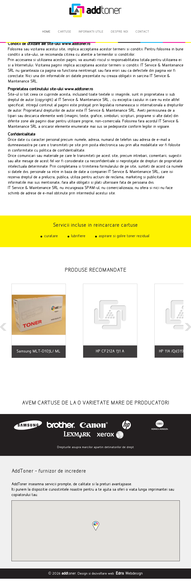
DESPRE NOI (119, 32)
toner (68, 573)
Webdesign (129, 573)
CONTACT (142, 32)
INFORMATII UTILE (91, 32)
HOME (46, 32)
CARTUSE (64, 32)
